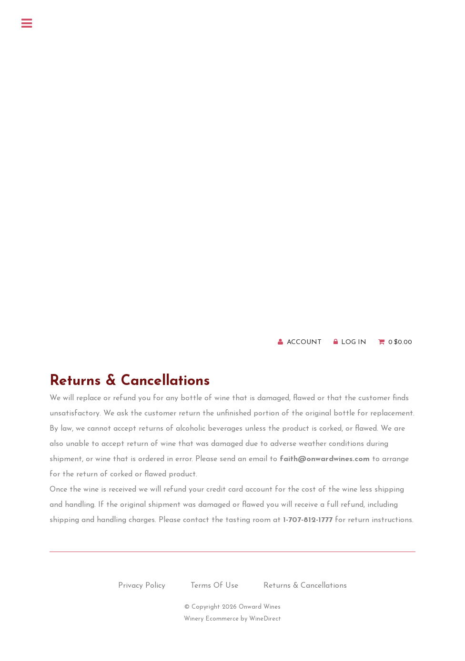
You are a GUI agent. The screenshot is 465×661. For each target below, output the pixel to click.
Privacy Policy (141, 586)
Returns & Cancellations (305, 586)
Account (304, 342)
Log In (353, 342)
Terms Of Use (214, 586)
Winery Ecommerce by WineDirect (232, 619)
